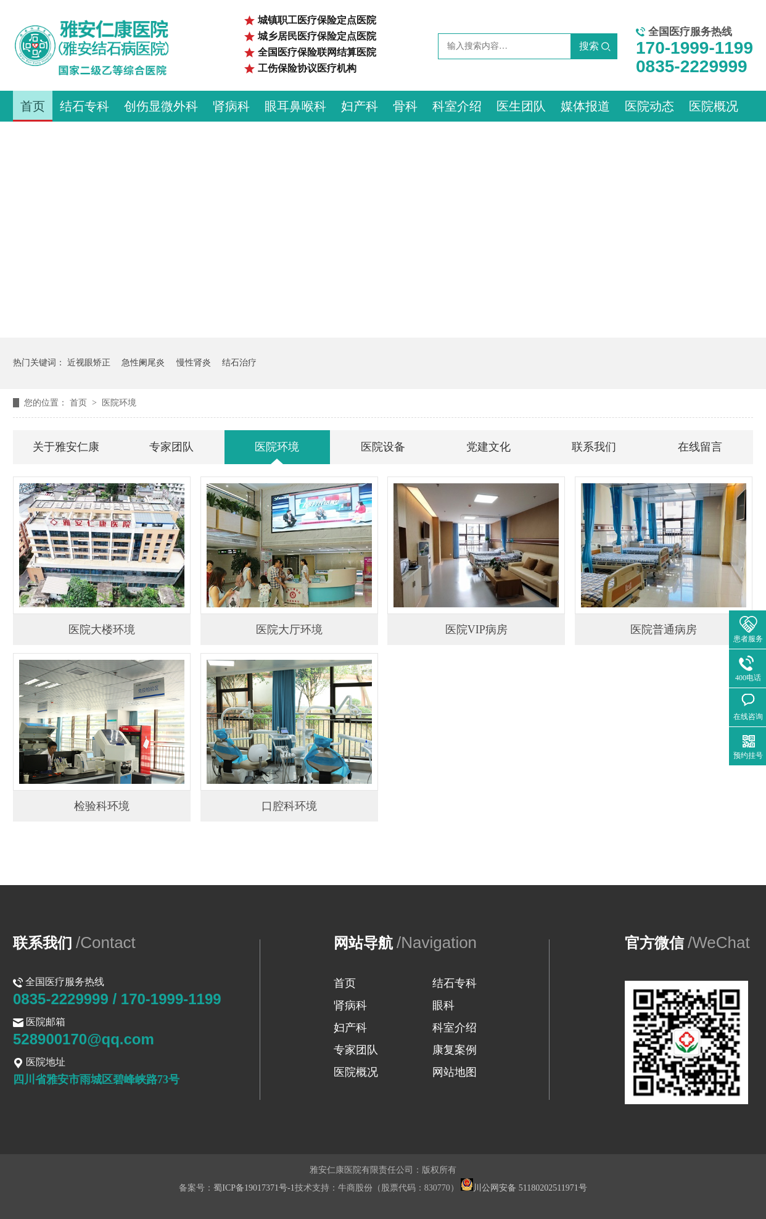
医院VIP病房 (476, 629)
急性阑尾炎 (143, 362)
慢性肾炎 (193, 362)
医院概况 (713, 106)
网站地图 (454, 1072)
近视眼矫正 (88, 362)
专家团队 (171, 447)
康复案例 (454, 1050)
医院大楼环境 (101, 629)
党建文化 (488, 447)
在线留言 (700, 447)
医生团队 (521, 106)
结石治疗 (239, 362)
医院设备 (383, 447)
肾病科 (231, 106)
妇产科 (359, 106)
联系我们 (594, 447)
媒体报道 (585, 106)
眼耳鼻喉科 (295, 106)
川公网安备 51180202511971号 (524, 1187)
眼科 (443, 1005)
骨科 (405, 106)
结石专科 (84, 106)
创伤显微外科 (161, 106)
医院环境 (119, 402)
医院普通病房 (663, 629)
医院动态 (649, 106)
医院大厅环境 (289, 629)
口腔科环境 (289, 806)
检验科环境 (102, 806)
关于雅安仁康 (66, 447)
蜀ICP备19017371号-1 (253, 1187)
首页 (32, 106)
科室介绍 (457, 106)
